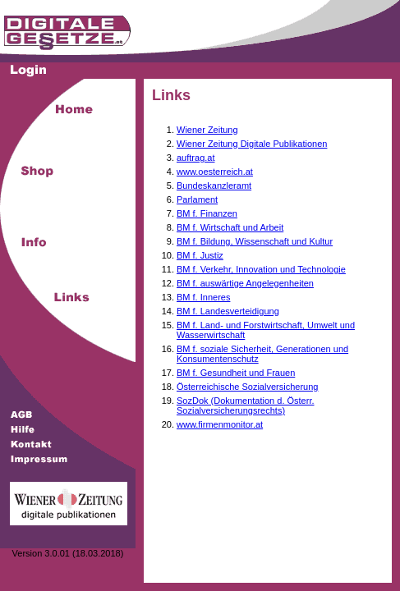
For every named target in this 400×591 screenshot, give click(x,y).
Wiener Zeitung (207, 130)
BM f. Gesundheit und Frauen (236, 373)
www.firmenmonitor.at (220, 424)
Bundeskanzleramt (214, 185)
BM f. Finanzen (207, 213)
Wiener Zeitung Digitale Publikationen (252, 144)
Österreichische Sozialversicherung (247, 387)
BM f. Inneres (203, 297)
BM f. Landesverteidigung (228, 311)
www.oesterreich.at (215, 171)
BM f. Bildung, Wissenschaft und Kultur (255, 241)
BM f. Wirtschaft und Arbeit (230, 227)
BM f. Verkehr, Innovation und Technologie (261, 269)
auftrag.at (195, 158)
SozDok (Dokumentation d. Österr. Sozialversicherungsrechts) (246, 405)
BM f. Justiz (200, 255)
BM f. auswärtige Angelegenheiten (245, 283)
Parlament (197, 199)
